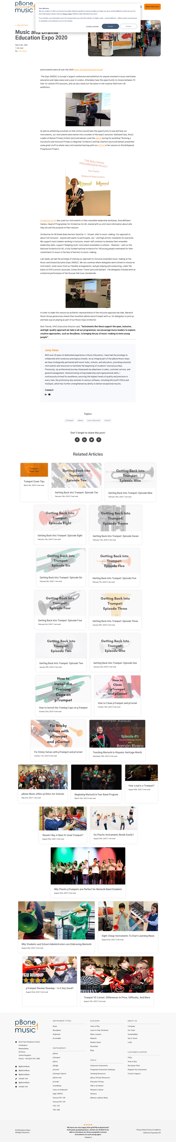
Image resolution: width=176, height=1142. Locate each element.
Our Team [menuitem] (131, 1030)
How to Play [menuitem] (94, 1026)
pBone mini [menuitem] (57, 1077)
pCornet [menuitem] (56, 1069)
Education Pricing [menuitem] (96, 1081)
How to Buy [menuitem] (132, 1061)
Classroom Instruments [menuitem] (99, 1065)
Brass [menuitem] (55, 1026)
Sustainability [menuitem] (133, 1034)
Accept (110, 26)
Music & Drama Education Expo (88, 70)
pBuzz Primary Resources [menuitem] (100, 1077)
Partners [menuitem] (93, 1093)
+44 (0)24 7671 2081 (32, 1058)
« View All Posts (21, 25)
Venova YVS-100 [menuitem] (59, 1097)
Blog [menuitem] (92, 1050)
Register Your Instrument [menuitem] (137, 1069)
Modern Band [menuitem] (95, 1042)
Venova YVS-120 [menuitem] (59, 1101)
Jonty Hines (22, 51)
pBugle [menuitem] (55, 1065)
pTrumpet (70, 420)
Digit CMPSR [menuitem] (58, 1093)
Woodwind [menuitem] (57, 1030)
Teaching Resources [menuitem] (98, 1073)
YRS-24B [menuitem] (56, 1109)
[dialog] (88, 18)
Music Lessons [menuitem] (95, 1034)
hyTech (101, 145)
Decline (128, 26)
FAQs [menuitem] (130, 1057)
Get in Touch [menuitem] (132, 1038)
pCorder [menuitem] (56, 1081)
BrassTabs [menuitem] (94, 1046)
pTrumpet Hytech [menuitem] (59, 1073)
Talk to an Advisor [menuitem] (96, 1085)
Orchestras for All (48, 220)
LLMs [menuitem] (130, 1042)
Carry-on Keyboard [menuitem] (60, 1089)
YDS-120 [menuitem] (56, 1105)
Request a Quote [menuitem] (96, 1089)
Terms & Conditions (154, 1129)
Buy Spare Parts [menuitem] (134, 1065)
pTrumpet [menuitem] (56, 1057)
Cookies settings (92, 26)
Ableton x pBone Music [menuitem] (99, 1097)
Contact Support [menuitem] (134, 1073)
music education (93, 420)
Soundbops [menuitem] (57, 1085)
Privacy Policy (67, 14)
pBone (99, 138)
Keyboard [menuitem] (56, 1034)
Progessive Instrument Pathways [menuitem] (102, 1069)
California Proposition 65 (152, 1132)
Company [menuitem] (131, 1026)
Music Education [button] (152, 6)
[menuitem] (31, 1067)
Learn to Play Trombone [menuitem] (99, 1030)
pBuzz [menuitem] (55, 1061)
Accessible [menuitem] (57, 1038)
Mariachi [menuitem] (93, 1038)
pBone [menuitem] (55, 1053)
